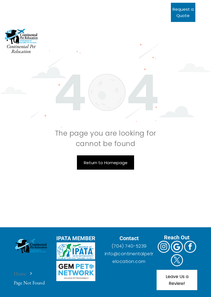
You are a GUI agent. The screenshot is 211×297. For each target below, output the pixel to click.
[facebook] (32, 5)
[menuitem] (70, 35)
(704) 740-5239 (129, 246)
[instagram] (9, 5)
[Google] (20, 5)
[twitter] (43, 5)
